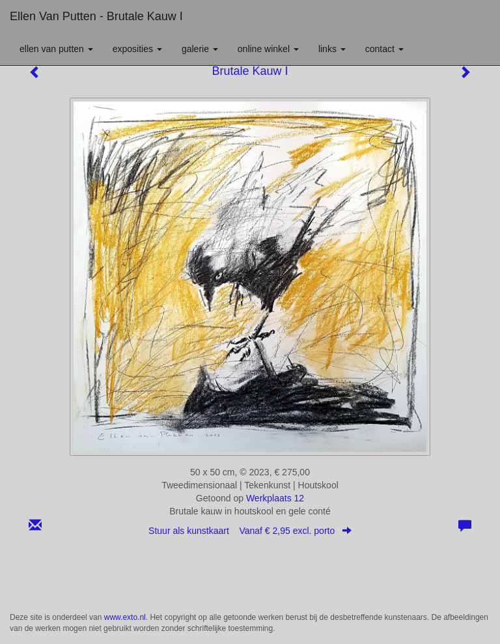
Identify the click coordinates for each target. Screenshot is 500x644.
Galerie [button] (200, 49)
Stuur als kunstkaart (250, 530)
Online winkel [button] (268, 49)
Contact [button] (384, 49)
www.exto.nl (125, 617)
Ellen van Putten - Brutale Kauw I (96, 16)
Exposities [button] (137, 49)
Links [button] (332, 49)
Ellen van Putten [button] (56, 49)
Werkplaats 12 (275, 498)
